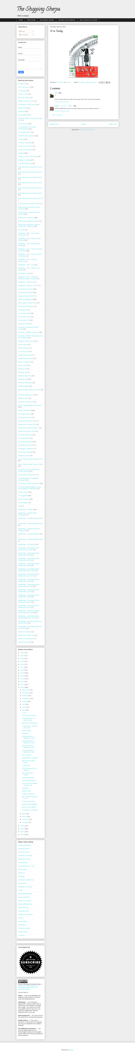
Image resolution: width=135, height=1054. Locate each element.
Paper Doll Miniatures (25, 904)
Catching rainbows (28, 777)
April (24, 814)
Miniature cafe (23, 379)
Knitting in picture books (26, 341)
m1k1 (56, 93)
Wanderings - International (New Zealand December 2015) (28, 570)
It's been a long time (28, 801)
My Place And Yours (25, 417)
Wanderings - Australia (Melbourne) (30, 523)
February (25, 819)
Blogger (71, 1050)
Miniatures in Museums (26, 402)
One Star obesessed (25, 435)
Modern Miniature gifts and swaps (29, 405)
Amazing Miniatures (24, 845)
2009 (22, 826)
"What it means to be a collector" (29, 769)
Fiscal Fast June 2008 (25, 292)
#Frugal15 (21, 84)
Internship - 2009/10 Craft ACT (87, 82)
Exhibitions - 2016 (24, 273)
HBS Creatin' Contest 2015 (27, 303)
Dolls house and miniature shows (29, 204)
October (25, 695)
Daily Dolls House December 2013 (29, 167)
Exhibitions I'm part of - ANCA (28, 285)
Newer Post (54, 124)
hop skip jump (22, 862)
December (25, 690)
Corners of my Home (25, 146)
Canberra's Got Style (25, 855)
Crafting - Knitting (24, 160)
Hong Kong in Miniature (26, 306)
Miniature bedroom (24, 376)
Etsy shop (21, 230)
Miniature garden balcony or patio (29, 390)
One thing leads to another (28, 774)
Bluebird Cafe (23, 108)
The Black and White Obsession (29, 483)
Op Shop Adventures (25, 442)
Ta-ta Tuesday (26, 755)
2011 (22, 684)
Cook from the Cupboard (26, 136)
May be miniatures (24, 362)
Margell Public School (25, 358)
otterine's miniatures (24, 900)
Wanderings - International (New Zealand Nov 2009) (28, 596)
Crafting (21, 153)
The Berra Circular (24, 928)
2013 (22, 679)
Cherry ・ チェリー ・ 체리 (64, 106)
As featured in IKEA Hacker (27, 104)
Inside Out (21, 873)
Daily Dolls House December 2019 (29, 188)
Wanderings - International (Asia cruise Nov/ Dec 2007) (28, 549)
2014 (22, 676)
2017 (22, 667)
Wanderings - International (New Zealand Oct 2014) (28, 606)
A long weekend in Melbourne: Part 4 (28, 737)
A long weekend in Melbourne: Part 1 (28, 751)
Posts (22, 31)
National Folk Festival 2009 (27, 421)
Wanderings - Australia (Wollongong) (30, 539)
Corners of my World (25, 149)
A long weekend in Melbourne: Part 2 (28, 746)
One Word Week (23, 438)
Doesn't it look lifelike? (29, 807)
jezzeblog (21, 876)
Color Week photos (24, 132)
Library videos (23, 344)
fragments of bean (24, 859)
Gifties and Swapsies (25, 299)
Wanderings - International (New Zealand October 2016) (28, 611)
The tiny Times (23, 492)
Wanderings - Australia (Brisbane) (29, 518)
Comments (23, 35)
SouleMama (22, 925)
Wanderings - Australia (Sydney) (29, 534)
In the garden (22, 310)
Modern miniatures (24, 410)
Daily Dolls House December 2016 (29, 177)
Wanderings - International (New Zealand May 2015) (28, 590)
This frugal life (23, 496)
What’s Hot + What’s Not (26, 635)
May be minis (22, 365)
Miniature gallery (23, 386)
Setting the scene (24, 455)
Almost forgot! (26, 730)
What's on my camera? (26, 639)
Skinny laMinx (22, 921)
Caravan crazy (23, 123)
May (23, 710)
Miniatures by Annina (25, 887)
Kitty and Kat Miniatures (26, 880)
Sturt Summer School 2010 (27, 475)
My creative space (24, 414)
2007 (22, 831)
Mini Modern (22, 883)
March (24, 816)
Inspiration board (24, 324)
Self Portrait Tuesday (25, 452)
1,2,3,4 (24, 712)
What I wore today (24, 632)
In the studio (26, 765)
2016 (22, 670)
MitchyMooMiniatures (25, 894)
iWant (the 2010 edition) (29, 723)
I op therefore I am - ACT (26, 866)
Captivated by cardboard (30, 758)
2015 (22, 673)
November (25, 693)
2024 (22, 653)
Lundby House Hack (25, 355)
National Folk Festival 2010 (27, 424)
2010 (22, 687)
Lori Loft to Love (23, 351)
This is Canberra (23, 499)
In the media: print (24, 313)
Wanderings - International (27, 544)
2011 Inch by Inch (24, 87)
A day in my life (23, 94)
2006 (22, 834)
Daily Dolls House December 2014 (29, 172)
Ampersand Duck (23, 848)
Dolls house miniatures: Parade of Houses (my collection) (29, 225)
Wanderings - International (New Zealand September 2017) (28, 617)
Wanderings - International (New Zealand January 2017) (28, 575)
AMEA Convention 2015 (26, 101)
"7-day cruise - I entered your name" (30, 727)
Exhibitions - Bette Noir (26, 282)
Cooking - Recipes (24, 143)
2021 (22, 656)
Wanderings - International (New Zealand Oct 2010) (28, 601)
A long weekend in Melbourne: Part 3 (28, 742)
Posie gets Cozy (23, 911)
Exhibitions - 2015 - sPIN (26, 265)
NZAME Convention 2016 (26, 431)
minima (20, 890)
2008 (22, 829)
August (24, 701)
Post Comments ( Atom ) (87, 129)
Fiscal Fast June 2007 (25, 289)
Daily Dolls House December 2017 (29, 183)
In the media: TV (23, 320)
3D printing (22, 91)
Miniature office (23, 398)
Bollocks (21, 111)
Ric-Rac (20, 918)
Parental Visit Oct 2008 (26, 445)
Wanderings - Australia (25, 509)
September (26, 698)
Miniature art (22, 369)
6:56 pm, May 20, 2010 (62, 102)
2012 (22, 681)
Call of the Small (23, 852)
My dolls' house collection (67, 20)
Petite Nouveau (23, 907)
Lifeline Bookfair (23, 348)
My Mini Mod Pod (24, 897)
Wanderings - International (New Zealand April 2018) (28, 559)
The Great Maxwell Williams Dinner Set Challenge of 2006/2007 (29, 488)
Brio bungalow (23, 115)
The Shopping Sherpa (38, 9)
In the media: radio (24, 317)
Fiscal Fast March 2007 (26, 296)
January (25, 822)
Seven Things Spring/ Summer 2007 (30, 459)
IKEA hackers (22, 869)
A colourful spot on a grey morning (28, 719)
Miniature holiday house (26, 395)
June (24, 707)
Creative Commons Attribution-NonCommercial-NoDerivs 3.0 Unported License (28, 987)
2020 (22, 658)
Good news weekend (29, 780)
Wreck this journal (24, 642)
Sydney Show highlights (30, 804)
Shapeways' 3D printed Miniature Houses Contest (29, 470)
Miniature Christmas (25, 383)
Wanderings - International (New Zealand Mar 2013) (28, 580)
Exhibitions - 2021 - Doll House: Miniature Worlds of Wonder (28, 278)
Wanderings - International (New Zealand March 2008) (28, 585)
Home (21, 20)
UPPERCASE (22, 932)
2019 (22, 661)
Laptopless (25, 788)
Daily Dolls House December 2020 (29, 193)
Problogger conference (26, 448)
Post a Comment (57, 115)
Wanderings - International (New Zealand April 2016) (28, 554)
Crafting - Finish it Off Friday (27, 156)
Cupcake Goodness (25, 163)
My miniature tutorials (47, 20)
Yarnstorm (21, 935)
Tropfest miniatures (28, 794)
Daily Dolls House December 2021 (29, 198)
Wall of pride (31, 20)
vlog (19, 506)
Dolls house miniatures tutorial (28, 221)
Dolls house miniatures (26, 217)
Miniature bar (22, 372)
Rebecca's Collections (25, 914)
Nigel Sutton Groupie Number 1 (28, 428)
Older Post (113, 124)
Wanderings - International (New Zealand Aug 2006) (28, 564)
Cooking (21, 139)
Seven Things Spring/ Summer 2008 (30, 464)
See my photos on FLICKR (88, 20)
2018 (22, 664)
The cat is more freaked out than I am (29, 784)
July (23, 704)
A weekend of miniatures (30, 810)
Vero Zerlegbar (23, 502)
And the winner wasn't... (29, 715)
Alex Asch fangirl (23, 97)
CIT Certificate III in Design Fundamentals (27, 128)
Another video (26, 791)
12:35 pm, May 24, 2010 (62, 111)
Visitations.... (26, 733)
